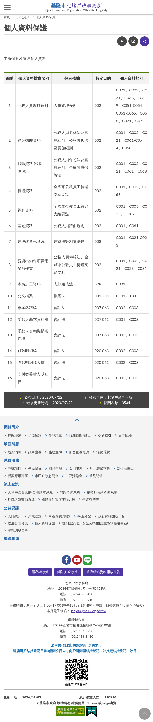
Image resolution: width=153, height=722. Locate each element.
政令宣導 (35, 452)
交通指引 (104, 435)
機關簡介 (11, 427)
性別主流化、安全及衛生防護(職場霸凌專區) (95, 523)
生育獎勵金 (73, 476)
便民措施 (35, 469)
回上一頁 (122, 41)
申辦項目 (14, 469)
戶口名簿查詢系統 (21, 500)
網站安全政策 (67, 572)
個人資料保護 (45, 17)
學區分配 (84, 516)
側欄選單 (7, 7)
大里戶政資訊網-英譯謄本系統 (30, 492)
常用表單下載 (100, 469)
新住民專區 (125, 469)
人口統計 (14, 516)
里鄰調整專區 (18, 530)
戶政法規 (35, 516)
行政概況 (14, 435)
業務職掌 (55, 435)
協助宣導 (55, 452)
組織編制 (35, 435)
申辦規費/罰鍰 (59, 516)
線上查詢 (11, 484)
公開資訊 (23, 17)
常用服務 (76, 469)
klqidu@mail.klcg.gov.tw (88, 611)
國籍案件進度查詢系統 (58, 500)
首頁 (7, 17)
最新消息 (11, 443)
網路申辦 (55, 469)
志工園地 (125, 435)
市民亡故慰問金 (46, 476)
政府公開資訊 (18, 523)
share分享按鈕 (144, 41)
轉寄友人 (133, 41)
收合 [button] (76, 420)
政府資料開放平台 (111, 516)
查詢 (146, 7)
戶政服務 (11, 460)
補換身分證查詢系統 (102, 492)
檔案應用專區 (18, 476)
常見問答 (96, 476)
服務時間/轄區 (80, 435)
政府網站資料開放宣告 (103, 572)
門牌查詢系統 (70, 492)
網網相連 (11, 538)
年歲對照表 (90, 500)
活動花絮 (103, 452)
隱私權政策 (40, 572)
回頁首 (145, 714)
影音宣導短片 (79, 452)
